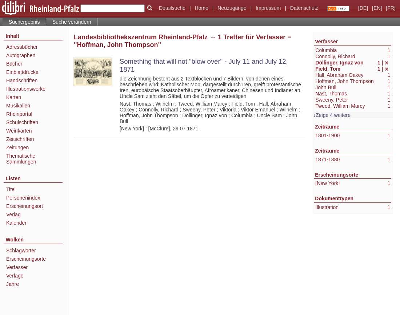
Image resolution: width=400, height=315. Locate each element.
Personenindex (23, 198)
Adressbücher (21, 47)
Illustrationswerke (25, 89)
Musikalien (18, 106)
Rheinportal (19, 114)
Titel (11, 189)
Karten (13, 97)
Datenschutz (304, 8)
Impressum (268, 8)
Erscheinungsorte (26, 259)
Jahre (12, 284)
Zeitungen (17, 147)
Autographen (20, 55)
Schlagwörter (21, 250)
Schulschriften (22, 122)
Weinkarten (19, 131)
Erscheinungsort (24, 206)
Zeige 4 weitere (333, 115)
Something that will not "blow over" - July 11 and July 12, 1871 (204, 65)
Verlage (14, 276)
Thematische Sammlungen (21, 159)
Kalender (16, 223)
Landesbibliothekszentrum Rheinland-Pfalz (141, 37)
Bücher (14, 64)
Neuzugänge (231, 8)
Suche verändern (71, 22)
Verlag (13, 214)
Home (201, 8)
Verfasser (17, 267)
